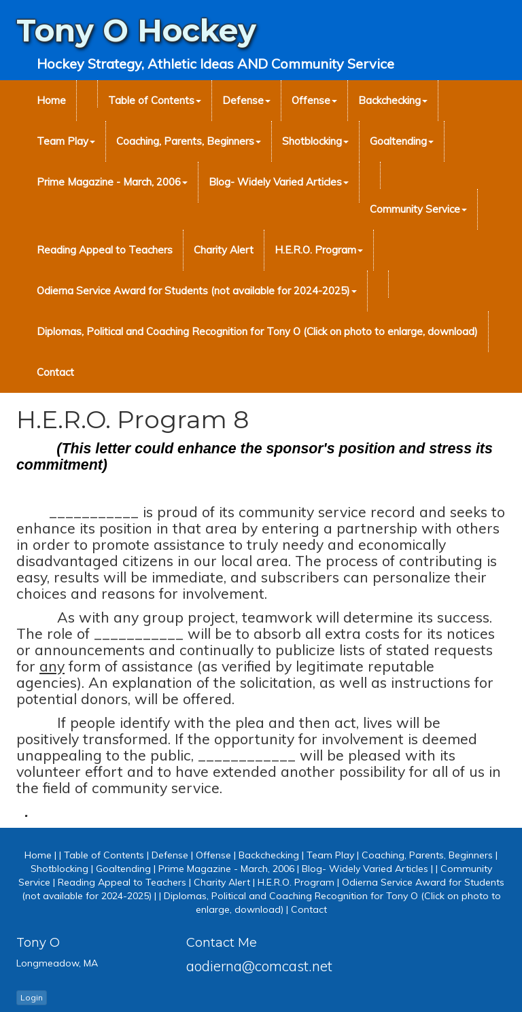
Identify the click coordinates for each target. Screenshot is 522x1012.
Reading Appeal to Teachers (105, 249)
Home (51, 100)
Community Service (418, 209)
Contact (55, 372)
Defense (246, 100)
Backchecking (393, 100)
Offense (314, 100)
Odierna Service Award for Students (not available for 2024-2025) (197, 290)
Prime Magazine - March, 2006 (112, 181)
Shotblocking (315, 141)
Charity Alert (224, 249)
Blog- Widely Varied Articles (279, 181)
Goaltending (402, 141)
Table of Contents (154, 100)
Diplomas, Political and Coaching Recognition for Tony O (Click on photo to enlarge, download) (257, 331)
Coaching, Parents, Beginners (188, 141)
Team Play (66, 141)
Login (31, 997)
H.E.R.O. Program (319, 249)
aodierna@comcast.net (259, 966)
